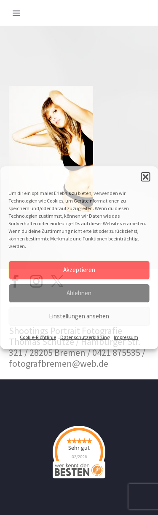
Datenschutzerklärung (85, 337)
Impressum (126, 337)
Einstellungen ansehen (79, 316)
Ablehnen (79, 293)
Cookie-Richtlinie (38, 337)
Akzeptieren (79, 270)
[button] (145, 177)
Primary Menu (16, 13)
